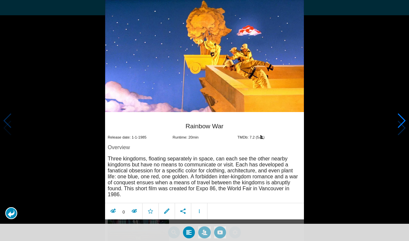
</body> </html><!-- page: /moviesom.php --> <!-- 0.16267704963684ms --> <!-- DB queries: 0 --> (204, 120)
